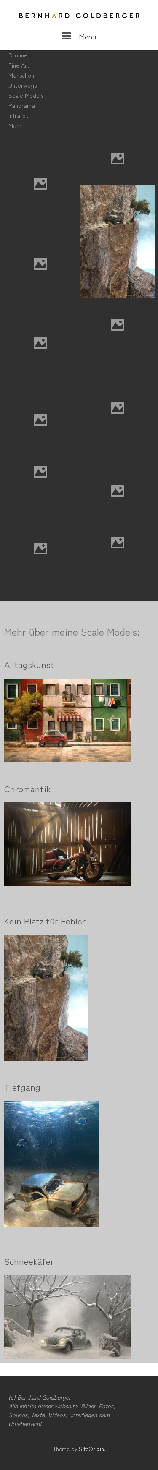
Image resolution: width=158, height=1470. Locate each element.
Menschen (21, 75)
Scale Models (25, 95)
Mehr (14, 125)
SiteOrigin (91, 1449)
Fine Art (18, 65)
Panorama (21, 105)
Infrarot (18, 115)
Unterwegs (22, 85)
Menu (79, 36)
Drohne (17, 55)
